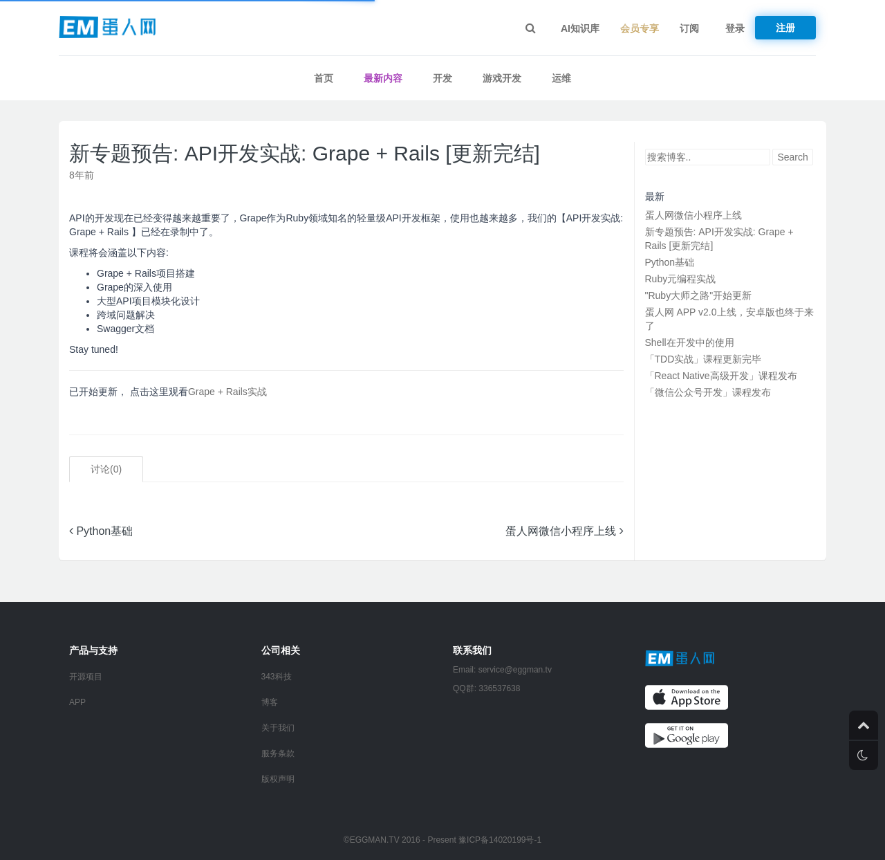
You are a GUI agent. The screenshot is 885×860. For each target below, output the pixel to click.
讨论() (106, 469)
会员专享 (639, 28)
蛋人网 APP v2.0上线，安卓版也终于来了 (729, 319)
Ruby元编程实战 (680, 278)
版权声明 (278, 779)
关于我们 (278, 728)
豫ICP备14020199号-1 (499, 840)
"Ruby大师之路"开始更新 (698, 295)
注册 (785, 27)
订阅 (689, 28)
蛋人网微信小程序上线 (564, 531)
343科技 (276, 676)
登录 (735, 28)
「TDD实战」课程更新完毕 (703, 359)
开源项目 (85, 676)
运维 (561, 78)
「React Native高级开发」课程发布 (721, 375)
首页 (323, 78)
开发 (442, 78)
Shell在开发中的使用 (689, 342)
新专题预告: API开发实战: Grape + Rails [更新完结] (304, 153)
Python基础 (101, 531)
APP (77, 702)
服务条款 (278, 753)
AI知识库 (580, 28)
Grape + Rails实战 (227, 391)
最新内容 (383, 78)
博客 (269, 702)
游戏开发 (502, 78)
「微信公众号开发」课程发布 (708, 392)
